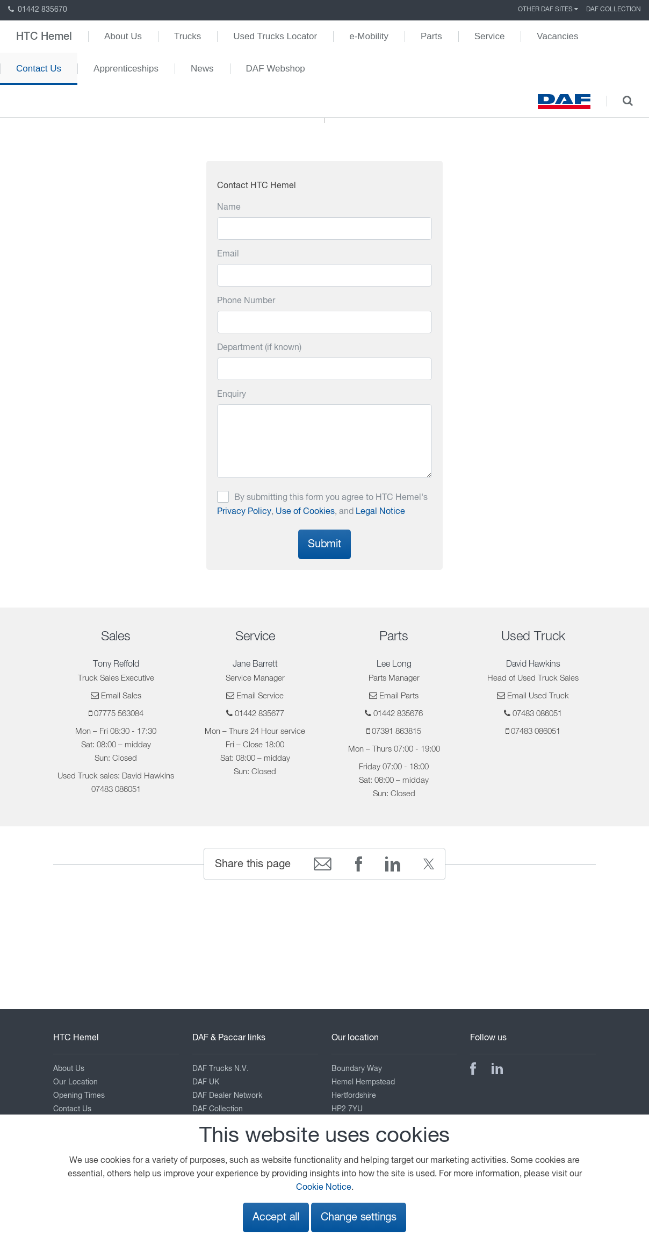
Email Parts (399, 696)
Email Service (260, 696)
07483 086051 (537, 714)
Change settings (358, 1217)
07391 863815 (396, 731)
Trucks (187, 36)
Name (229, 207)
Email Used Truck (538, 696)
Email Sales (121, 696)
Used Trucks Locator (275, 36)
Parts (431, 36)
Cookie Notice (323, 1187)
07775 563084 (118, 714)
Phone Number (246, 301)
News (202, 68)
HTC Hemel (44, 36)
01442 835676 (398, 714)
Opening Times (79, 1095)
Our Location (75, 1082)
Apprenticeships (125, 68)
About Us (123, 36)
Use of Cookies (305, 512)
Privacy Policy (244, 512)
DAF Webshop (275, 68)
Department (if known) (259, 348)
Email (228, 254)
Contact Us (38, 68)
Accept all (276, 1217)
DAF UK (205, 1082)
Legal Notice (380, 512)
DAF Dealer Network (227, 1095)
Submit (324, 544)
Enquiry (231, 394)
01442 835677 (259, 714)
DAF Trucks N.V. (220, 1069)
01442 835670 (37, 9)
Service (489, 36)
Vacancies (557, 36)
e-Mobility (368, 36)
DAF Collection (613, 9)
